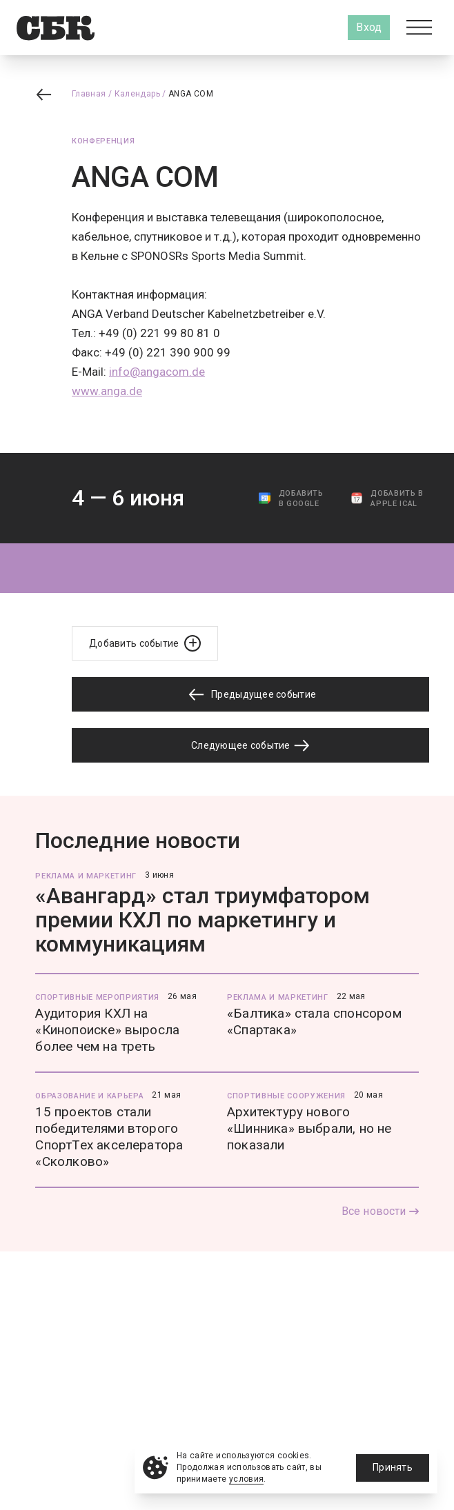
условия (246, 1479)
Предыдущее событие (250, 694)
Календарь (137, 94)
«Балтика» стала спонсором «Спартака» (314, 1021)
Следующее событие (250, 745)
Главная (89, 94)
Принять (393, 1467)
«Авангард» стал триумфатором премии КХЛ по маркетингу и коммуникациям (202, 920)
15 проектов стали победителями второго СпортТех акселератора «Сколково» (109, 1136)
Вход (369, 27)
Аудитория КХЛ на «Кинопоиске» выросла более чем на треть (107, 1029)
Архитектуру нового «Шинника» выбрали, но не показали (309, 1128)
